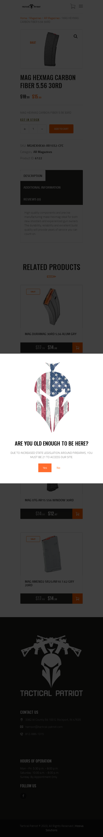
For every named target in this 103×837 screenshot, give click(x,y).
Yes (45, 468)
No (58, 468)
